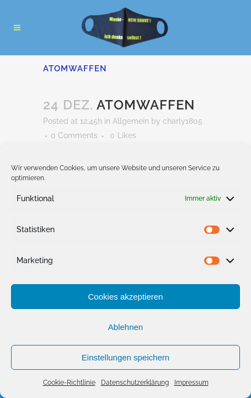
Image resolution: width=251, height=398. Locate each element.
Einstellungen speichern (125, 357)
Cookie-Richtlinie (69, 382)
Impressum (191, 382)
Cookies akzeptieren (125, 296)
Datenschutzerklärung (135, 382)
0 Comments (74, 135)
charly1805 (182, 121)
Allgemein (131, 121)
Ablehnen (125, 327)
